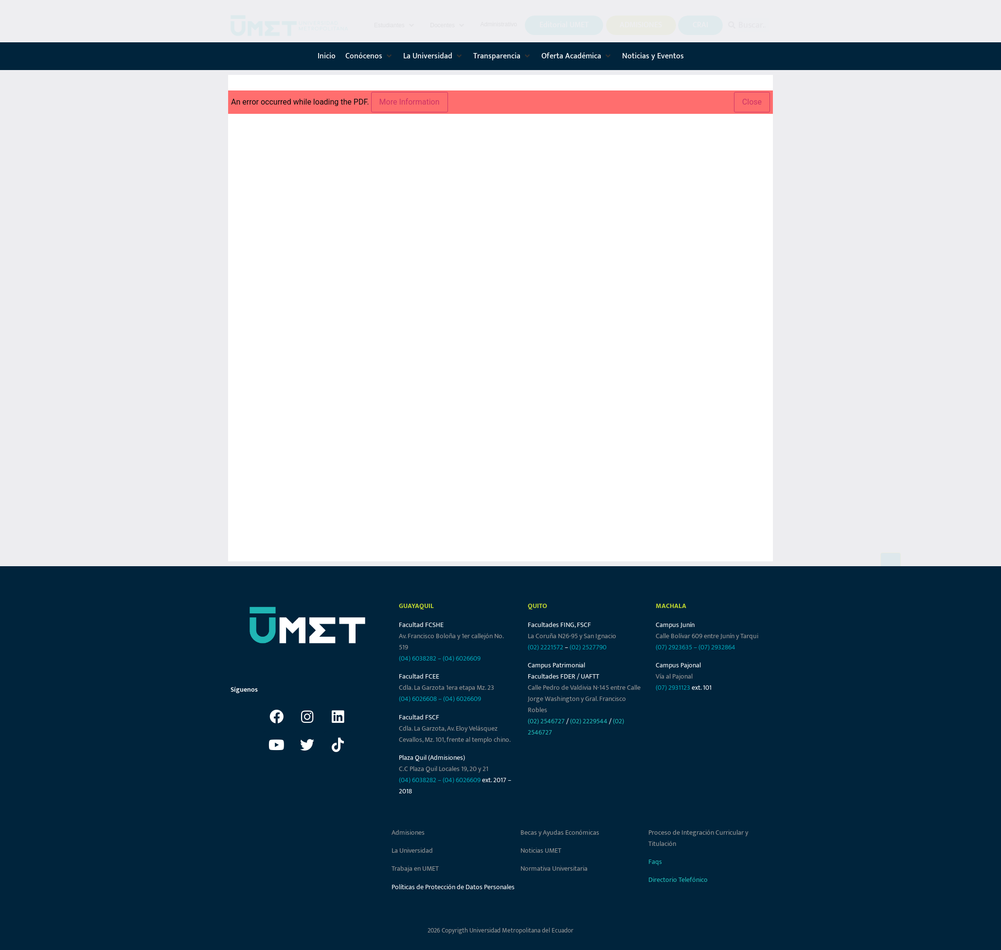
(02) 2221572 (545, 647)
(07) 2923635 (674, 647)
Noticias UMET (540, 850)
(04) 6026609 (462, 658)
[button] (395, 25)
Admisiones (408, 832)
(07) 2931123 (674, 687)
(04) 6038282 (417, 658)
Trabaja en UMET (415, 868)
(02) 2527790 (588, 647)
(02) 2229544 (589, 721)
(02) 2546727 (546, 721)
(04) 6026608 (418, 698)
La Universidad (412, 850)
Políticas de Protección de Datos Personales (453, 887)
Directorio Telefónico (678, 879)
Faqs (655, 861)
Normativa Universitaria (554, 868)
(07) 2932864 (716, 647)
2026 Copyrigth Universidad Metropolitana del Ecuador (500, 930)
